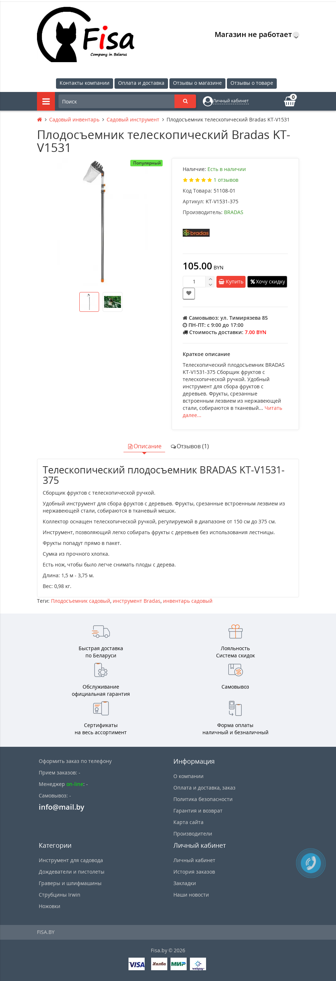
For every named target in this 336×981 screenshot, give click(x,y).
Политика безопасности (203, 799)
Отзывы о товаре (251, 82)
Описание (144, 446)
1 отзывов (226, 179)
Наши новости (191, 894)
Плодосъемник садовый (80, 600)
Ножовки (49, 906)
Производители (192, 833)
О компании (188, 776)
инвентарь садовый (188, 600)
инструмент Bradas (136, 600)
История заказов (194, 871)
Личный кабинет (194, 860)
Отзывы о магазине (197, 82)
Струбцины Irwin (59, 894)
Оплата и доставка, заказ (204, 787)
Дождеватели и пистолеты (71, 871)
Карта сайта (188, 822)
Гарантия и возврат (198, 810)
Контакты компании (84, 82)
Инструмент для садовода (71, 860)
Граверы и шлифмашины (70, 883)
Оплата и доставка (141, 82)
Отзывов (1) (189, 446)
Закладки (184, 883)
